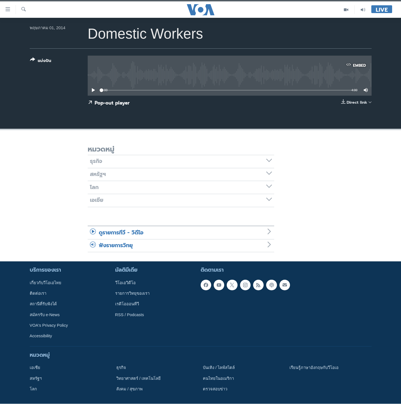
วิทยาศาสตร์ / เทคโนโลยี (138, 378)
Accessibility (41, 336)
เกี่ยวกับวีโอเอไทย (45, 283)
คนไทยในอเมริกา (218, 378)
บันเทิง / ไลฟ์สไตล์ (219, 368)
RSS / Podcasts (129, 315)
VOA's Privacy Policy (49, 325)
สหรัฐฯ (36, 378)
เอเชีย (35, 368)
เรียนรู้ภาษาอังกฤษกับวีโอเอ (314, 368)
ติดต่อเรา (38, 293)
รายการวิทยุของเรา (132, 293)
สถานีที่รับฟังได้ (43, 304)
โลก (33, 389)
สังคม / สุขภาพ (129, 389)
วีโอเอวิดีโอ (125, 283)
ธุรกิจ (121, 368)
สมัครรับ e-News (45, 315)
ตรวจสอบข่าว (215, 389)
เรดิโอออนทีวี (127, 304)
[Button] (40, 61)
